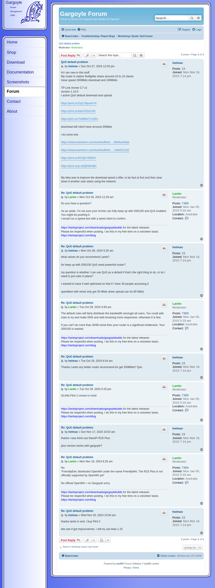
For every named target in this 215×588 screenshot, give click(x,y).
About (12, 111)
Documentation (20, 72)
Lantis (176, 193)
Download (16, 62)
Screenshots (18, 82)
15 (183, 68)
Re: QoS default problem (77, 192)
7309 (185, 203)
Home (12, 42)
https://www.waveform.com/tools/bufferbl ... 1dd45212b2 (95, 150)
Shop (11, 52)
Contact (14, 101)
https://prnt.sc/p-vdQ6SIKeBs (79, 166)
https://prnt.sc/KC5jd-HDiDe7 (78, 157)
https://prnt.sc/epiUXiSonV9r (78, 111)
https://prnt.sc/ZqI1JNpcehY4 (79, 103)
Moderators (77, 47)
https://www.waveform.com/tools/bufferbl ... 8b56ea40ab (95, 142)
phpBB (119, 563)
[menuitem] (81, 29)
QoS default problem (69, 43)
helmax (177, 63)
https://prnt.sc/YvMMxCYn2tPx (79, 119)
